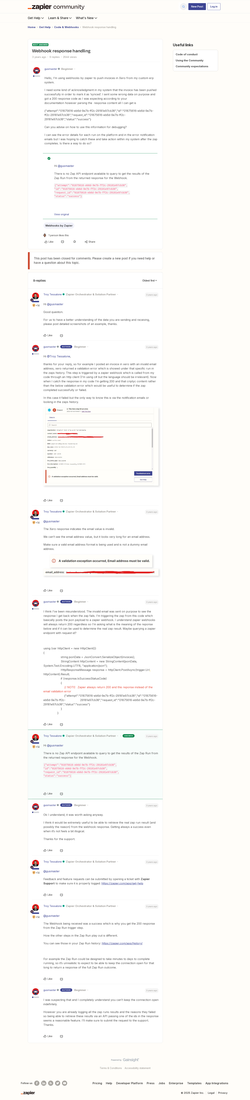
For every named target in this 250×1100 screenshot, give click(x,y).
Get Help (36, 18)
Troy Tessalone (52, 294)
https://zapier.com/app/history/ (122, 943)
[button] (197, 6)
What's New (87, 18)
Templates (194, 1083)
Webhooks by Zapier (59, 225)
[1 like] (56, 235)
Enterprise (176, 1083)
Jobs (162, 1083)
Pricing (97, 1083)
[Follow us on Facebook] (36, 1083)
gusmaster (50, 69)
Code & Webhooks (66, 27)
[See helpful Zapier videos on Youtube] (64, 1083)
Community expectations (192, 66)
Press (151, 1083)
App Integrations (216, 1083)
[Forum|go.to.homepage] (57, 6)
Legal (211, 1092)
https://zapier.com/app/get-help (122, 883)
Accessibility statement (138, 1068)
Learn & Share (60, 18)
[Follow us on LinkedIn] (43, 1083)
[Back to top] (243, 1062)
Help (109, 1083)
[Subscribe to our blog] (50, 1083)
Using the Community (189, 60)
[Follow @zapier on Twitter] (57, 1083)
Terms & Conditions (111, 1068)
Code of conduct (187, 54)
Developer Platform (129, 1083)
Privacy (222, 1092)
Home (32, 27)
